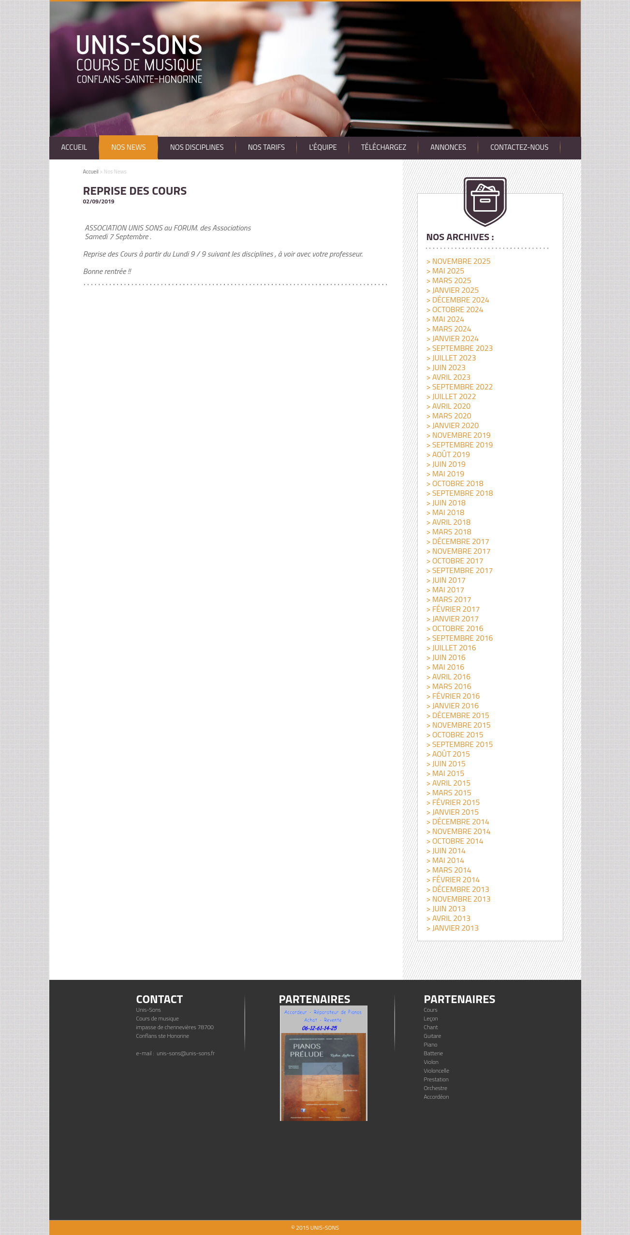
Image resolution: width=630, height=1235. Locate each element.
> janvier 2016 (452, 705)
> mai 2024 (445, 319)
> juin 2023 (446, 367)
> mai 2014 (445, 860)
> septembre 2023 (459, 348)
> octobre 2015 (454, 734)
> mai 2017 (445, 589)
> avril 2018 (448, 522)
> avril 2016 (448, 676)
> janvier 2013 (452, 927)
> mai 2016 (445, 667)
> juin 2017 (446, 580)
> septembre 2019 (459, 444)
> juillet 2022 (451, 396)
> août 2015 (447, 754)
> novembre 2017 (458, 551)
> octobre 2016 (454, 628)
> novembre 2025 (458, 261)
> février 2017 (453, 609)
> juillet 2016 (451, 647)
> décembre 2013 (457, 889)
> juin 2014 (446, 850)
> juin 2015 (446, 763)
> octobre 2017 (454, 560)
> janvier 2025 (452, 290)
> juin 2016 (446, 657)
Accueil (91, 171)
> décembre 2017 (457, 541)
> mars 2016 (448, 686)
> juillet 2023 (451, 357)
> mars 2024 (448, 328)
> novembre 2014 (458, 831)
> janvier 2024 (452, 338)
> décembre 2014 (457, 821)
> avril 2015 (448, 783)
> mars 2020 (448, 415)
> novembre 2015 (458, 725)
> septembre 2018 (459, 493)
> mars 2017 (448, 599)
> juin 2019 (446, 464)
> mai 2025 (445, 270)
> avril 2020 (448, 406)
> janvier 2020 (452, 425)
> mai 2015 (445, 773)
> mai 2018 (445, 512)
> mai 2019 (445, 473)
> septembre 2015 (459, 744)
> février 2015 (453, 802)
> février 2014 (453, 879)
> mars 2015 (448, 792)
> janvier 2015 (452, 812)
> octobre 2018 (454, 483)
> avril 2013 (448, 918)
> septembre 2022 (459, 386)
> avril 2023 (448, 377)
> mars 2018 (448, 531)
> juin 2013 (446, 908)
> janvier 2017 (452, 618)
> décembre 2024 (457, 299)
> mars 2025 (448, 280)
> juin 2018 (446, 502)
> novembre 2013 (458, 899)
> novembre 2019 (458, 435)
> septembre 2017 (459, 570)
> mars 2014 (448, 870)
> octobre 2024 (454, 309)
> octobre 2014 (454, 841)
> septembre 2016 (459, 638)
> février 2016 (453, 696)
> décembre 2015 (457, 715)
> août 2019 (447, 454)
